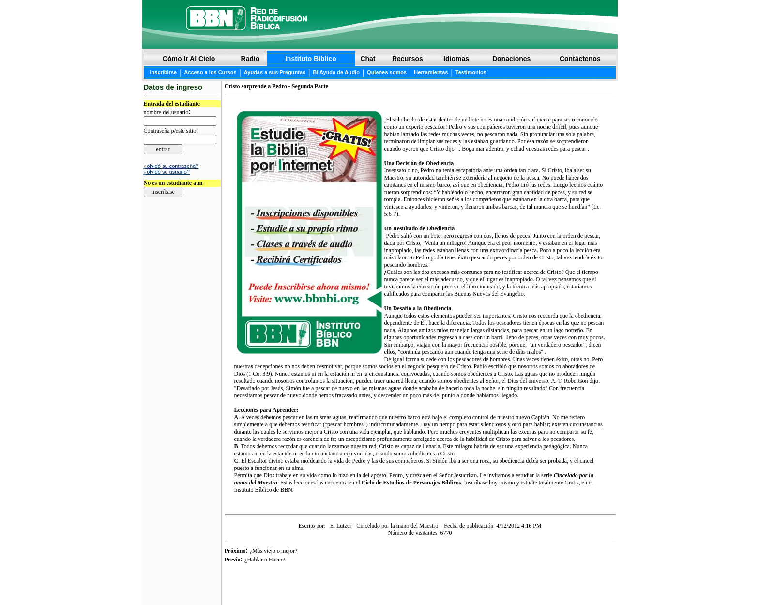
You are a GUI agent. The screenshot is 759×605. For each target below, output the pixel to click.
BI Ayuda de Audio (336, 72)
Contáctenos (580, 58)
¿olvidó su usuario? (167, 172)
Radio (250, 58)
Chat (367, 58)
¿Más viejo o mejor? (273, 550)
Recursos (407, 58)
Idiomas (456, 58)
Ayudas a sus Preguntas (274, 72)
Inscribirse (163, 72)
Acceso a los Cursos (210, 72)
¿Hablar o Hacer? (264, 559)
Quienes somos (387, 72)
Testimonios (470, 72)
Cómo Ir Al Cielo (189, 58)
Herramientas (431, 72)
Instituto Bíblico (310, 58)
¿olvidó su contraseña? (171, 166)
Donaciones (511, 58)
